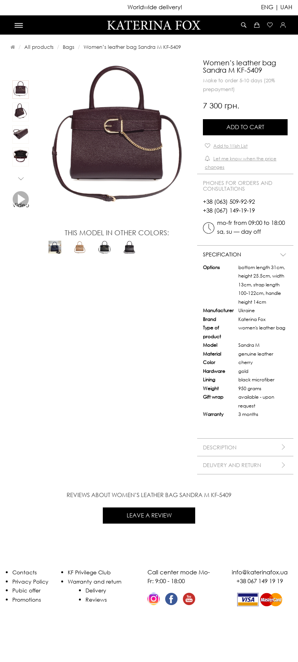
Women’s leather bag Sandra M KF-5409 (132, 47)
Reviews (96, 599)
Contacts (24, 572)
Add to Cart (245, 126)
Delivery (95, 590)
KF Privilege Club (89, 572)
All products (39, 47)
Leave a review (149, 515)
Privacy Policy (30, 581)
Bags (68, 47)
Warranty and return (95, 581)
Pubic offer (26, 590)
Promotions (26, 599)
